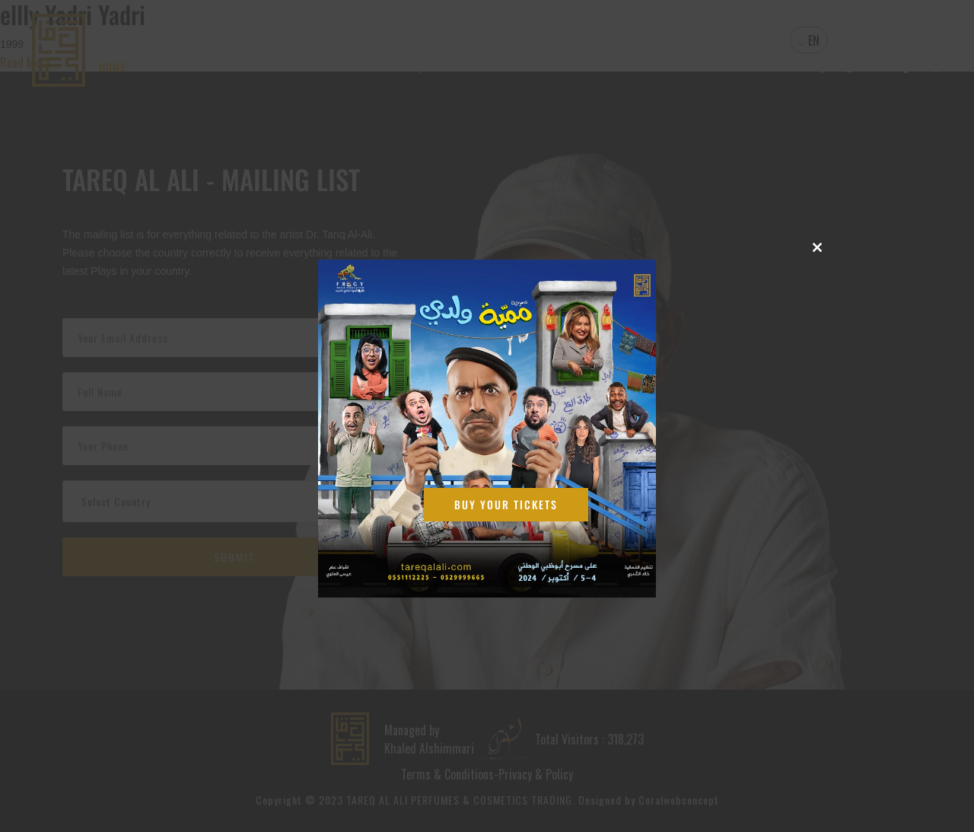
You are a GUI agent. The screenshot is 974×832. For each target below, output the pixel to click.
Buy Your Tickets (506, 504)
